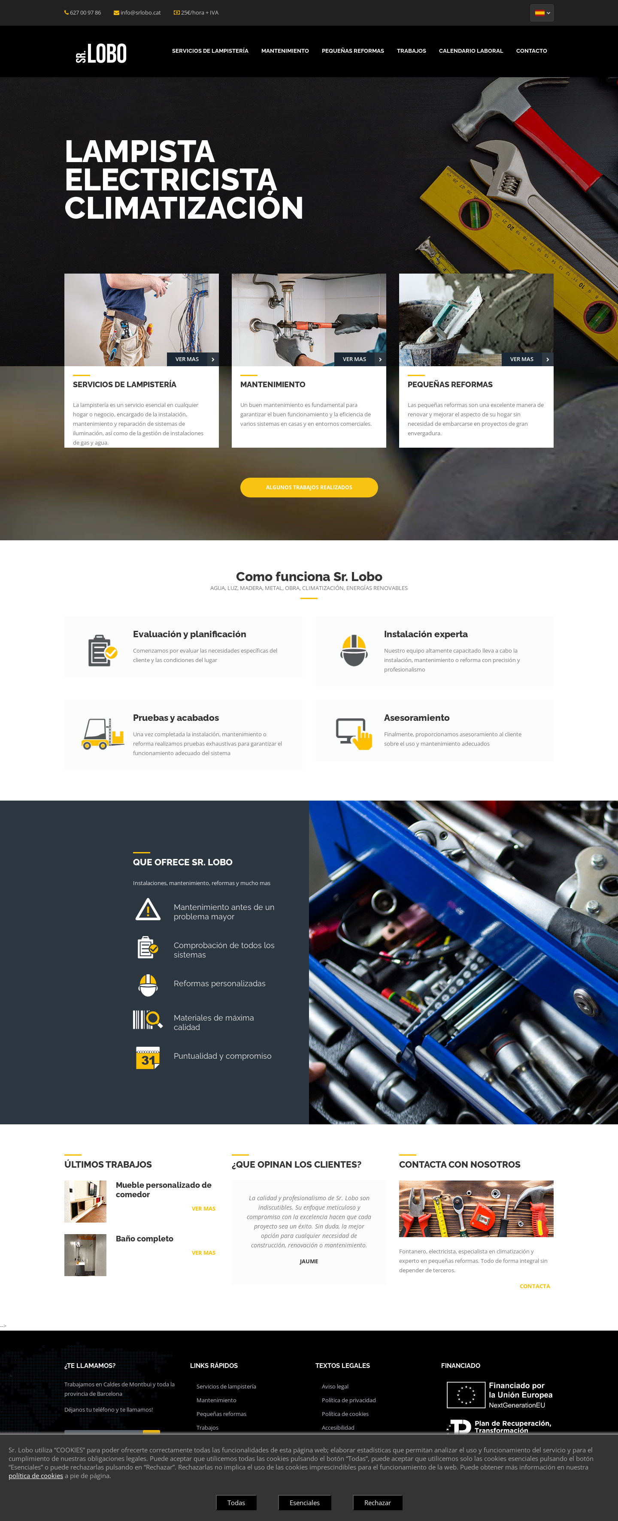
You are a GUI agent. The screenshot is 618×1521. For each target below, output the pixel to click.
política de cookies (36, 1475)
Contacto (531, 51)
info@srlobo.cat (141, 12)
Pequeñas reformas (353, 51)
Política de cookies (345, 1414)
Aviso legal (335, 1386)
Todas (236, 1502)
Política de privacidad (349, 1400)
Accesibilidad (338, 1427)
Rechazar (377, 1502)
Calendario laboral (471, 51)
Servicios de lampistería (210, 51)
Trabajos (411, 51)
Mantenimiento (285, 51)
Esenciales (305, 1502)
